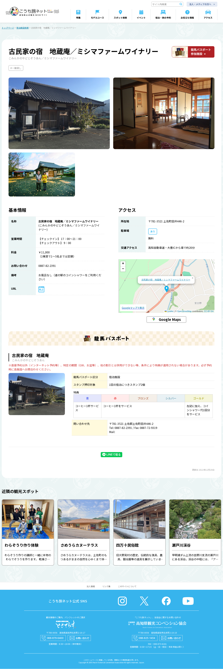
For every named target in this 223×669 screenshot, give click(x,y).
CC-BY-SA (209, 311)
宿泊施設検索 (22, 27)
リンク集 (106, 586)
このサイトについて (127, 586)
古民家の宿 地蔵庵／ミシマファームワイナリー (165, 280)
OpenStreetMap (184, 311)
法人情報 (91, 586)
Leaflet (169, 311)
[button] (166, 289)
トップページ (8, 27)
